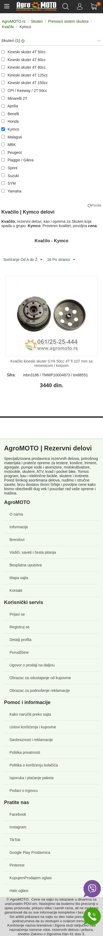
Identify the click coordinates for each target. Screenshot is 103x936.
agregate (11, 467)
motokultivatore (76, 467)
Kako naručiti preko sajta (30, 714)
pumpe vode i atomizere (41, 467)
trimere (90, 463)
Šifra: (11, 375)
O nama (16, 514)
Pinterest (16, 865)
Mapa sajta (18, 578)
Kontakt (15, 590)
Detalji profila (20, 640)
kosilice (76, 463)
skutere (28, 471)
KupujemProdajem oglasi (30, 878)
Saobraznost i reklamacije (31, 740)
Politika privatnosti (24, 752)
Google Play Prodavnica (29, 852)
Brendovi (16, 539)
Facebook (17, 814)
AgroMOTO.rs (13, 21)
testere (62, 463)
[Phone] (92, 916)
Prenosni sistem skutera (68, 21)
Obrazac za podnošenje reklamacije (39, 690)
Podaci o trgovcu (23, 790)
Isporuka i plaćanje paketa (31, 778)
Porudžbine (19, 652)
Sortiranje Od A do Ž (22, 260)
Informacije (18, 527)
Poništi (96, 205)
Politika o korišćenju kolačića (33, 765)
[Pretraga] (66, 6)
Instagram (17, 827)
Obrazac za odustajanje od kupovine (40, 678)
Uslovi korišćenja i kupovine (32, 727)
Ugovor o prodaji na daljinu (32, 665)
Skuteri (37, 21)
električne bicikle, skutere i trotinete (58, 476)
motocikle (12, 471)
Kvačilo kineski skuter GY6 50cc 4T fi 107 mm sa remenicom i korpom (51, 363)
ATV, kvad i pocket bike (56, 471)
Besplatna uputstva (25, 565)
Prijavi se (17, 614)
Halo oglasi (18, 890)
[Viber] (92, 888)
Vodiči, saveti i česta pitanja (32, 552)
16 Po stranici (61, 260)
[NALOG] (80, 6)
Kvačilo (8, 27)
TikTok (14, 840)
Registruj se (19, 627)
